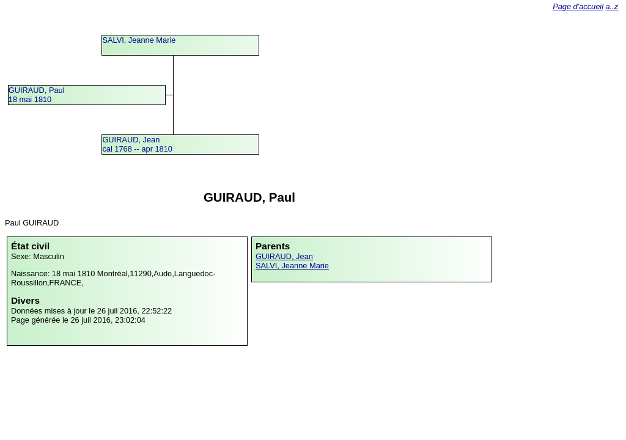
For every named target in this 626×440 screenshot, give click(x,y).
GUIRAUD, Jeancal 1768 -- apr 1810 (137, 144)
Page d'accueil (578, 6)
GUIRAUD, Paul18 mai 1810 (37, 95)
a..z (612, 6)
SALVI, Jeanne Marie (138, 40)
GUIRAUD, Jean (284, 256)
